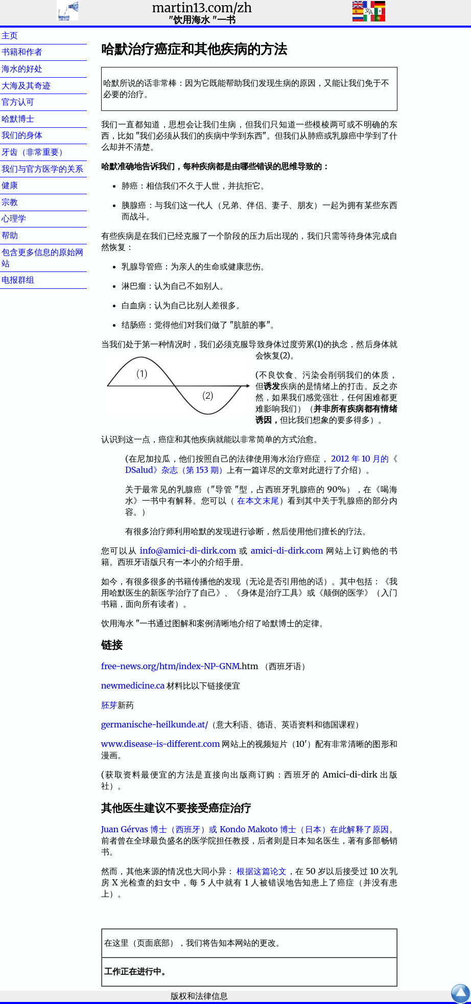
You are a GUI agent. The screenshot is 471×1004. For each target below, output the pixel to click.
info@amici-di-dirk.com (188, 550)
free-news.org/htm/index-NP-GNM (170, 666)
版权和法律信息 (199, 996)
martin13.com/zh (202, 8)
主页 (26, 35)
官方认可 (34, 102)
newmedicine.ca (133, 685)
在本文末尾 (258, 500)
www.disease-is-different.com (160, 744)
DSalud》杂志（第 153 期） (176, 470)
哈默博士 (34, 118)
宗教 (26, 202)
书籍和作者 (38, 52)
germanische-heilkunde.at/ (154, 724)
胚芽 (109, 705)
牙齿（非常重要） (34, 152)
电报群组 (34, 280)
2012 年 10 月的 (360, 458)
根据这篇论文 (262, 871)
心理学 (30, 218)
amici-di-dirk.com (287, 550)
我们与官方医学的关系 (42, 169)
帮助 (26, 235)
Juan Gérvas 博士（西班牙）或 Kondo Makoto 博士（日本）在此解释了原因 (245, 829)
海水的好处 (38, 68)
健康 (26, 185)
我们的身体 (38, 135)
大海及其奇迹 (42, 85)
